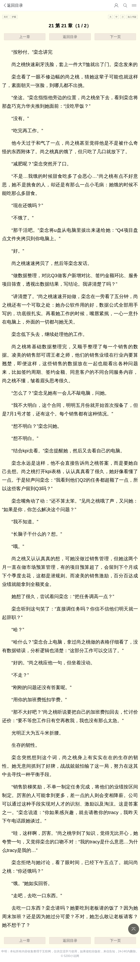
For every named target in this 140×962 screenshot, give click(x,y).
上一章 (24, 37)
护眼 (14, 17)
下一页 (115, 37)
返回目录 (13, 5)
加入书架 (132, 17)
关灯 (6, 17)
